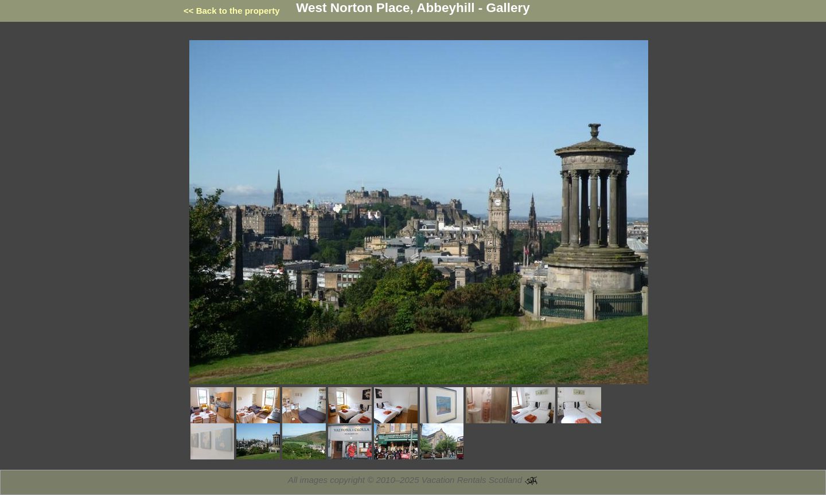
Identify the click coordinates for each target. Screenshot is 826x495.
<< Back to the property (232, 10)
